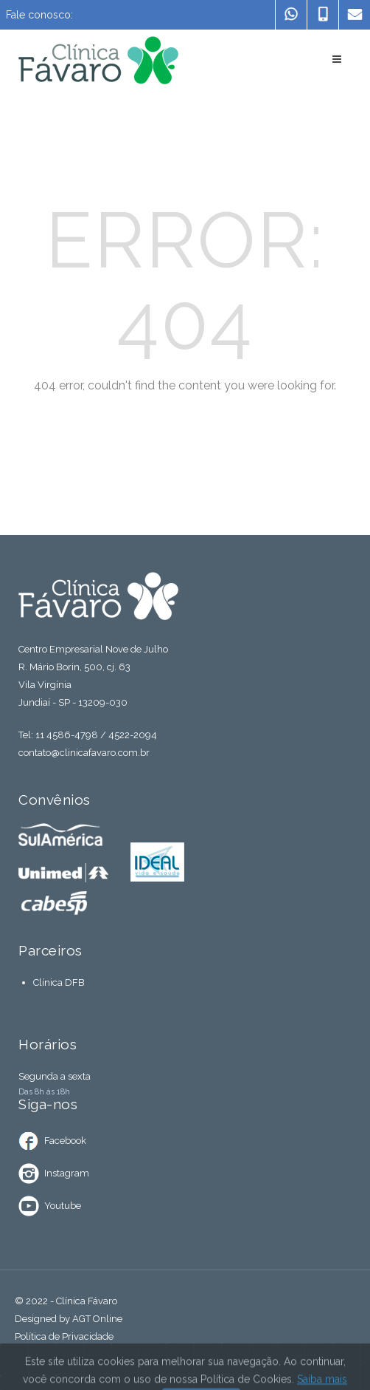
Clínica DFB (59, 982)
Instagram (66, 1173)
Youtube (62, 1205)
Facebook (65, 1140)
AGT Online (97, 1318)
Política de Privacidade (64, 1336)
